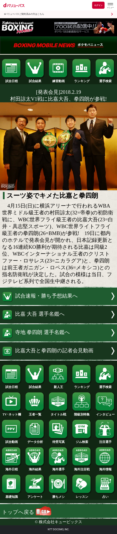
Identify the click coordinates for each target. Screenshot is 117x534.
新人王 (58, 385)
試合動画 (11, 440)
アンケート (35, 495)
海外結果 (35, 468)
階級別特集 (82, 413)
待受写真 (58, 440)
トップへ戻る (26, 512)
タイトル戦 (58, 413)
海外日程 (11, 468)
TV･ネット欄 (11, 413)
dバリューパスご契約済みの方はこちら (24, 14)
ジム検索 (82, 440)
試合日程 (11, 80)
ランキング (82, 80)
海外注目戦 (82, 468)
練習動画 (58, 80)
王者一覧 (35, 413)
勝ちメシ (58, 495)
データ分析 (35, 440)
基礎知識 (11, 495)
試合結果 (35, 80)
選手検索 (105, 80)
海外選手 (58, 468)
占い (105, 495)
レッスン (82, 495)
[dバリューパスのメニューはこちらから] (110, 5)
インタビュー (105, 413)
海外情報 (105, 468)
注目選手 (105, 440)
